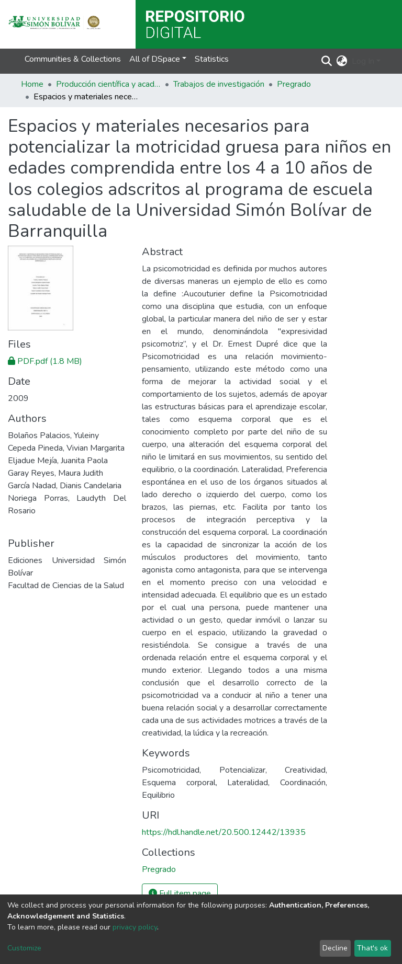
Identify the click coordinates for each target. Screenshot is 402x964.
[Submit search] (326, 61)
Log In (363, 61)
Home (32, 84)
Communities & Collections (73, 59)
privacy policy (135, 927)
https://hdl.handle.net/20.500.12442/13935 (224, 832)
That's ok (372, 948)
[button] (342, 61)
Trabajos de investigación (218, 84)
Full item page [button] (180, 893)
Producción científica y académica (108, 84)
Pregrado (294, 84)
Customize (24, 948)
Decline (335, 948)
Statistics (212, 59)
